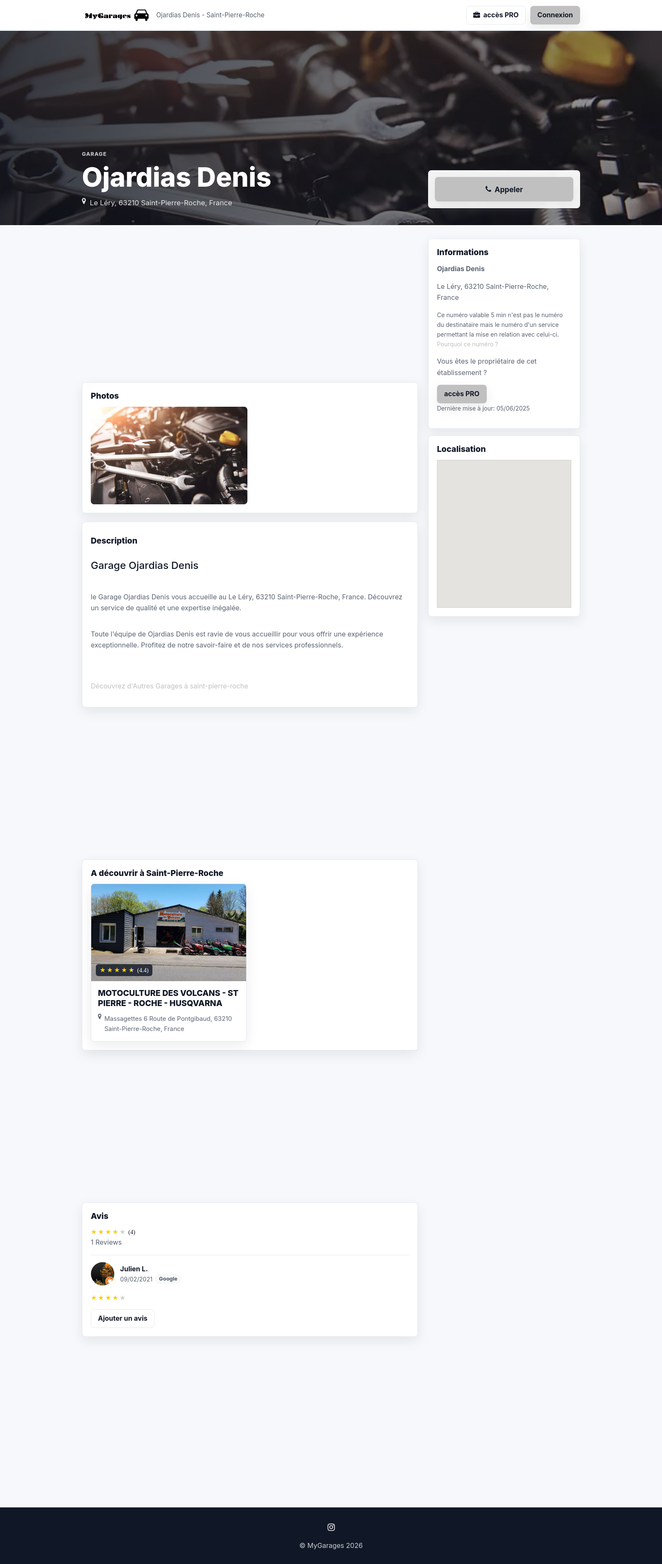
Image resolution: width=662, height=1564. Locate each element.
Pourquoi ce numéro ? (467, 344)
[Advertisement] (250, 306)
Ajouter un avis (122, 1318)
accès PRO (462, 393)
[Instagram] (331, 1527)
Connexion (555, 15)
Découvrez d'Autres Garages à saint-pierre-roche (169, 686)
